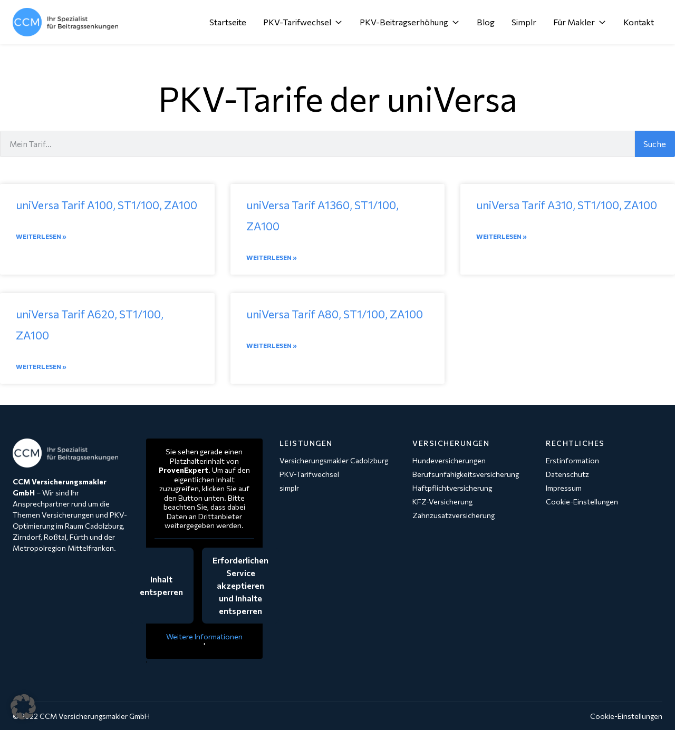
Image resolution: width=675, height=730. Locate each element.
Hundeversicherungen (449, 460)
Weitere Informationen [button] (204, 636)
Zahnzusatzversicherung (453, 515)
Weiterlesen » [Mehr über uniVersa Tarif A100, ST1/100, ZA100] (41, 236)
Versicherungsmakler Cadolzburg (333, 460)
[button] (23, 707)
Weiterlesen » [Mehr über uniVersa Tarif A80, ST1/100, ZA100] (271, 345)
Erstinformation (572, 460)
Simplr (524, 22)
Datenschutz (567, 474)
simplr (289, 487)
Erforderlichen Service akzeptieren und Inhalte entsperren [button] (240, 585)
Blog (486, 22)
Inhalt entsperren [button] (161, 585)
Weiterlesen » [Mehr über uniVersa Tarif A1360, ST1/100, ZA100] (271, 257)
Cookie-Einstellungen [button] (626, 716)
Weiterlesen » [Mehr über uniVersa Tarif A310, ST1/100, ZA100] (501, 236)
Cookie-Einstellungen (582, 501)
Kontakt (638, 22)
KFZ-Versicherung (442, 501)
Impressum (564, 487)
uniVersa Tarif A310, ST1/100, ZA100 (566, 204)
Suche (654, 144)
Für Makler (579, 22)
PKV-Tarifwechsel (303, 22)
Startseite (227, 22)
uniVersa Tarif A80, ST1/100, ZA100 (334, 313)
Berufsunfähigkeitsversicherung (465, 474)
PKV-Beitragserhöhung (410, 22)
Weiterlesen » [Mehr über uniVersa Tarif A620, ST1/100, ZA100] (41, 366)
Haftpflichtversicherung (452, 487)
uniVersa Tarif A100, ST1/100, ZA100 (106, 204)
